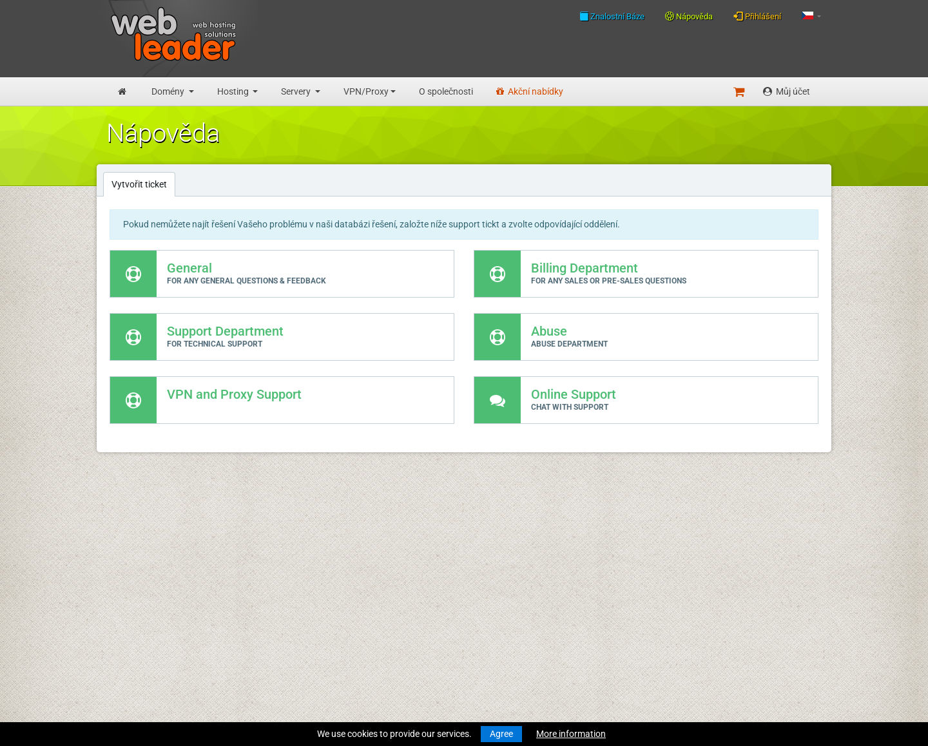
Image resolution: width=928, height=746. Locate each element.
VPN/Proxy (366, 91)
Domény (168, 91)
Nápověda (689, 16)
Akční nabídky (529, 91)
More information (571, 734)
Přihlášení (757, 16)
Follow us (739, 551)
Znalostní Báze (611, 16)
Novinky (122, 528)
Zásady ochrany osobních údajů (323, 627)
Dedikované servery (145, 654)
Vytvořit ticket (139, 184)
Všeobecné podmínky (302, 613)
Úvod (116, 515)
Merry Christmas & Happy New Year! (484, 552)
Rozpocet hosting (141, 589)
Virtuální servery (138, 640)
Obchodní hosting (141, 603)
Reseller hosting (137, 616)
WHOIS (274, 552)
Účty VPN (125, 678)
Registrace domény (144, 552)
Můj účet (786, 91)
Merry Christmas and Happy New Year (488, 515)
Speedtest (280, 565)
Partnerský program (300, 664)
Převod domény (137, 565)
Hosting (234, 91)
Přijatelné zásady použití (308, 640)
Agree (501, 734)
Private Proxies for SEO (152, 691)
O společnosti (446, 91)
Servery (297, 91)
